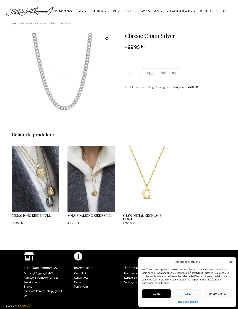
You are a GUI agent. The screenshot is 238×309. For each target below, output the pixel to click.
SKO (113, 11)
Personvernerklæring (187, 302)
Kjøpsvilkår (80, 273)
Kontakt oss (81, 277)
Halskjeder (41, 23)
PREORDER (206, 11)
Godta (156, 293)
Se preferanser (217, 293)
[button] (230, 262)
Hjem (15, 23)
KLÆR (79, 11)
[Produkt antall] (130, 73)
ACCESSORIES (150, 11)
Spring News (62, 11)
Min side (79, 282)
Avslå (187, 293)
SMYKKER (97, 11)
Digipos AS (24, 305)
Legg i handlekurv (160, 72)
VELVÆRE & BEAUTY (179, 11)
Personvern (81, 286)
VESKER (129, 11)
